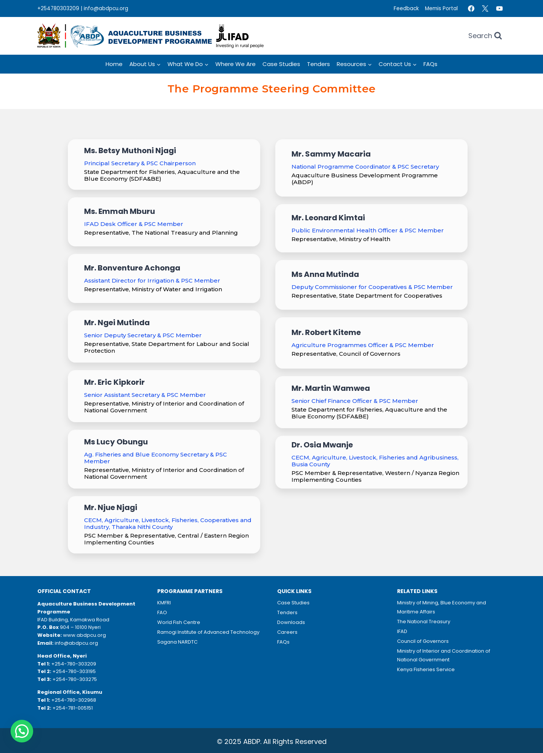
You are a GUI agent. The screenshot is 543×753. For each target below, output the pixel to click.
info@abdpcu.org (106, 8)
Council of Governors (423, 641)
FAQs (430, 64)
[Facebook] (471, 8)
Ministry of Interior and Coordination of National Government (443, 655)
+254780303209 (58, 8)
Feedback (406, 8)
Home (114, 64)
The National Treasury (423, 621)
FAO (162, 612)
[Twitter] (485, 8)
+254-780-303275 (74, 679)
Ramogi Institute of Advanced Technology (208, 632)
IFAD (402, 631)
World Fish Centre (178, 622)
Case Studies (281, 64)
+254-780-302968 (73, 700)
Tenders (318, 64)
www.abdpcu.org (84, 635)
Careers (287, 632)
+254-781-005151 (72, 708)
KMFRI (164, 602)
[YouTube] (499, 8)
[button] (22, 731)
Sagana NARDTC (177, 641)
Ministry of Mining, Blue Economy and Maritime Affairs (441, 607)
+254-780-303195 (74, 671)
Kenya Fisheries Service (426, 669)
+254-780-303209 (73, 663)
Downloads (291, 622)
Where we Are (235, 64)
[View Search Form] (485, 36)
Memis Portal (441, 8)
